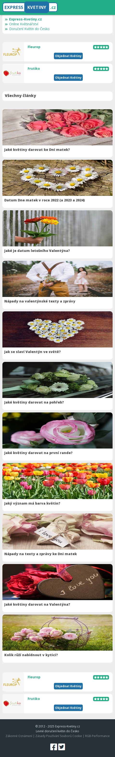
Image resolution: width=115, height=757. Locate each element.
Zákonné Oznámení (19, 736)
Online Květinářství (21, 24)
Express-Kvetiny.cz (23, 19)
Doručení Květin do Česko (27, 28)
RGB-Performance (97, 736)
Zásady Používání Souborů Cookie (58, 736)
